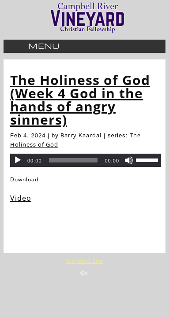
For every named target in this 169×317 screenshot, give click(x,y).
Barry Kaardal (80, 135)
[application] (85, 160)
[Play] (17, 160)
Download (24, 179)
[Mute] (128, 160)
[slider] (148, 159)
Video (20, 198)
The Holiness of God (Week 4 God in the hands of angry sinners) (80, 100)
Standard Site (84, 261)
